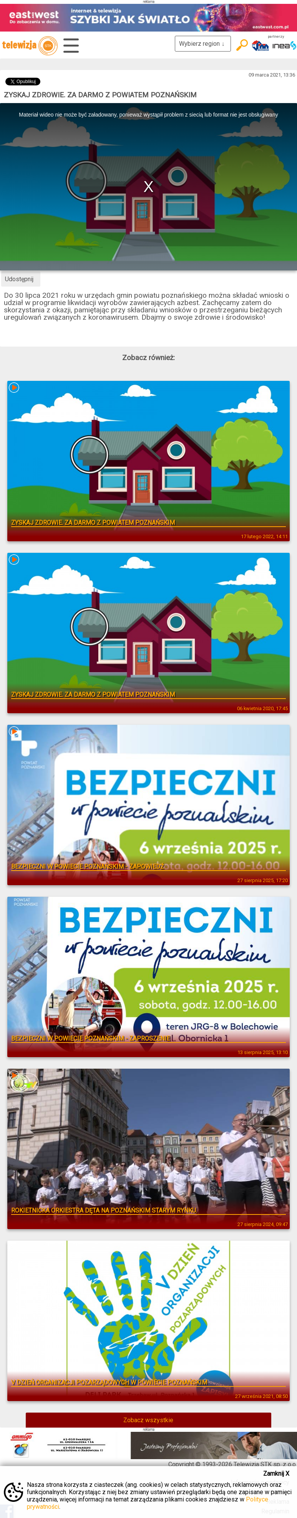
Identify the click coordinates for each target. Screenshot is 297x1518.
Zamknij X (276, 1473)
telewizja (30, 45)
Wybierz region (203, 43)
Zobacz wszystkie (148, 1420)
